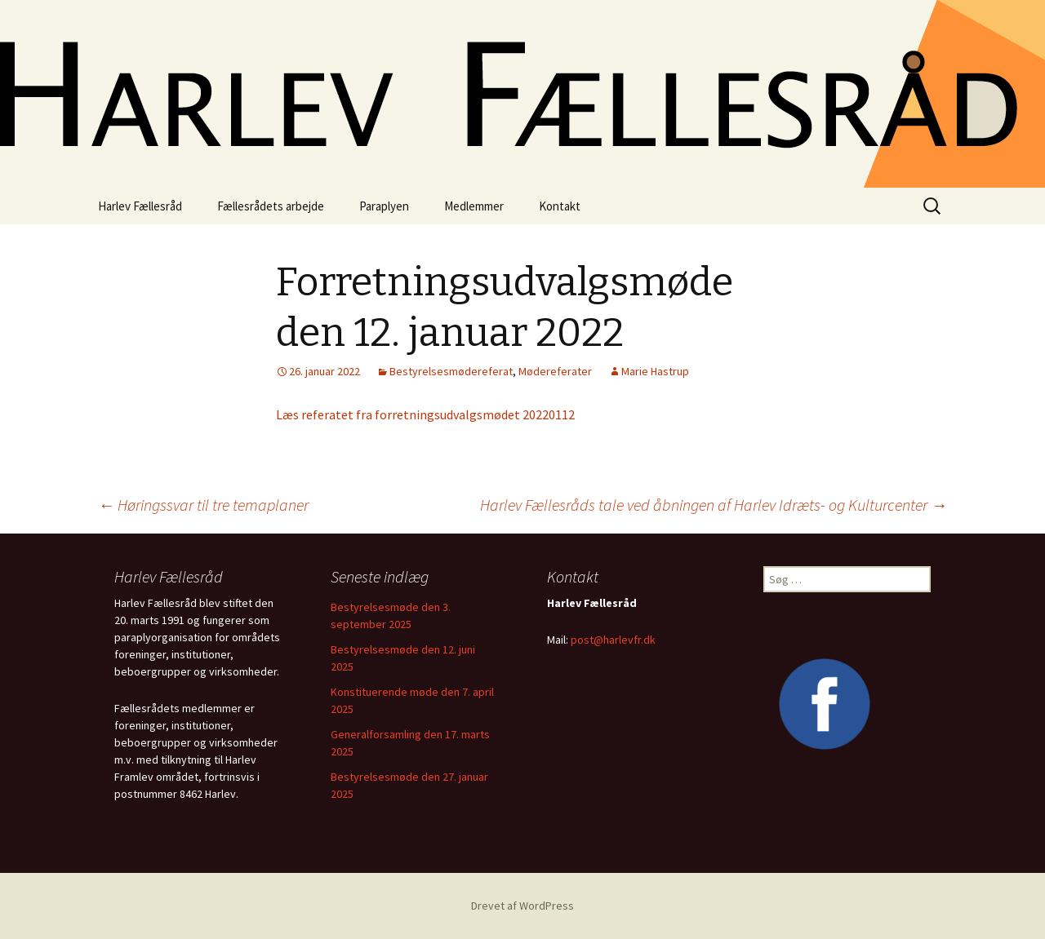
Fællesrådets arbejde (270, 206)
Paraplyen (384, 206)
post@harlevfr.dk (613, 639)
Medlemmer (474, 206)
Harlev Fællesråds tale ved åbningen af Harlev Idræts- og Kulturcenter (713, 504)
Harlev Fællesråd (140, 206)
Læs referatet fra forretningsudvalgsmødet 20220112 (425, 414)
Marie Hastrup (655, 371)
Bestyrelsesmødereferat (451, 371)
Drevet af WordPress (522, 905)
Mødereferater (555, 371)
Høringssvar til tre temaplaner (203, 504)
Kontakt (559, 206)
